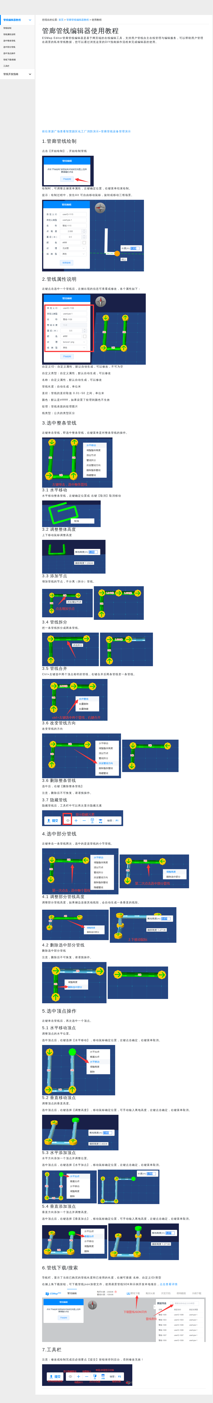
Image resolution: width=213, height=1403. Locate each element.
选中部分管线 (9, 47)
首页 (61, 19)
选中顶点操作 (9, 53)
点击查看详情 (169, 1284)
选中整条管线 (9, 41)
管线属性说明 (9, 34)
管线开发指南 (17, 74)
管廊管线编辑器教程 (78, 19)
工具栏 (6, 66)
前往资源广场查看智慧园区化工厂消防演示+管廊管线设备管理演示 (86, 131)
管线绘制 (7, 28)
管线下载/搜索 (9, 60)
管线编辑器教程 (17, 20)
